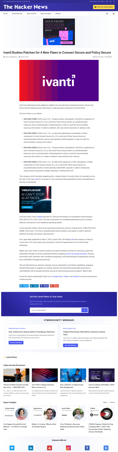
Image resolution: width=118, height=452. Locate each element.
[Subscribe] (84, 310)
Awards (58, 13)
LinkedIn (76, 276)
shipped (40, 217)
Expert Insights (46, 13)
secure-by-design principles (76, 254)
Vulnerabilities (17, 13)
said (36, 179)
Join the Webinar (70, 345)
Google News (57, 276)
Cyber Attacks (31, 13)
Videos (105, 402)
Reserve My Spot (16, 342)
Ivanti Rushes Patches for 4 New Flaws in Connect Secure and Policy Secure (57, 52)
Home (5, 13)
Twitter (66, 276)
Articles (112, 402)
